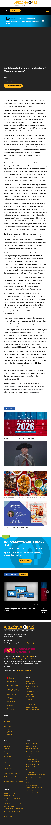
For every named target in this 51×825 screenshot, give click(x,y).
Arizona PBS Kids (8, 766)
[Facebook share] (5, 81)
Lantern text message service (12, 773)
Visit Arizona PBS (30, 767)
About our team (8, 816)
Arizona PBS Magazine (32, 749)
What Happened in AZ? (32, 691)
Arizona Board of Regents (23, 670)
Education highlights (9, 793)
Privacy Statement (12, 694)
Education (7, 790)
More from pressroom (13, 85)
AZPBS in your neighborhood (12, 798)
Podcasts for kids (8, 779)
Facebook (10, 698)
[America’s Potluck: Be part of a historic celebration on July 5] (25, 472)
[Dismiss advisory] (43, 21)
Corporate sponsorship (32, 785)
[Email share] (12, 81)
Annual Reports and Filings (33, 764)
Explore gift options (31, 772)
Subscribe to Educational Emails (12, 814)
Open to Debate (30, 699)
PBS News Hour (8, 756)
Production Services (31, 759)
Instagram (11, 702)
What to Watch (30, 681)
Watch (28, 678)
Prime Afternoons (31, 704)
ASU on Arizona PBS (31, 707)
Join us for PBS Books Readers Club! (16, 527)
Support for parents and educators (13, 809)
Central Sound (7, 721)
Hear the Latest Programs (11, 719)
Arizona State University (27, 656)
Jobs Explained (30, 697)
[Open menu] (47, 10)
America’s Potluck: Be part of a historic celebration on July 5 (25, 498)
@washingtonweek (10, 389)
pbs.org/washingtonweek (13, 386)
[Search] (24, 10)
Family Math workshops (10, 784)
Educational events (9, 796)
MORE (23, 574)
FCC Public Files (12, 682)
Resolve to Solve (30, 684)
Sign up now (25, 561)
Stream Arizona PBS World (33, 710)
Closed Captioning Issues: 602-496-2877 (13, 690)
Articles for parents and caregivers (13, 781)
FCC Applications (12, 685)
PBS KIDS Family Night (10, 771)
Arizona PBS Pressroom (32, 751)
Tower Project (29, 790)
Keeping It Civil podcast (10, 732)
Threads (10, 709)
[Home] (25, 3)
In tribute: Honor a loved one (34, 788)
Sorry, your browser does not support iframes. (25, 46)
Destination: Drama (31, 702)
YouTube (10, 705)
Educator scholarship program (12, 803)
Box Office (28, 756)
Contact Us (29, 769)
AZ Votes (6, 751)
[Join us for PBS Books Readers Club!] (25, 502)
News (5, 740)
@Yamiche (35, 392)
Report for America (9, 806)
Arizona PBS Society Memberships (35, 777)
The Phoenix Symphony (10, 724)
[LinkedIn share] (8, 81)
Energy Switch (29, 694)
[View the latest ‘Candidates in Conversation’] (25, 413)
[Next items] (47, 591)
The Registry (7, 801)
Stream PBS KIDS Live (9, 768)
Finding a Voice (8, 734)
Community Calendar (32, 754)
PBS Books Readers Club (32, 762)
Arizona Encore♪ (8, 726)
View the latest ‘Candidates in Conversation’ (19, 438)
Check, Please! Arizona (32, 686)
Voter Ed (6, 754)
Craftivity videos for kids (10, 776)
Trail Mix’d (28, 689)
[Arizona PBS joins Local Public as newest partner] (21, 583)
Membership (29, 780)
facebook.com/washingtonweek (32, 389)
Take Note (6, 729)
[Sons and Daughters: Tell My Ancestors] (25, 442)
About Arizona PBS (31, 746)
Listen (6, 715)
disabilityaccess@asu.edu (31, 643)
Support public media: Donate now (35, 775)
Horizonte (6, 749)
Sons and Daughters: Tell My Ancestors (17, 468)
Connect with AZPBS (31, 743)
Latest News (7, 743)
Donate (10, 678)
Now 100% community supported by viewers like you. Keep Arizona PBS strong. (22, 20)
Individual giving (30, 782)
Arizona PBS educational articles (12, 811)
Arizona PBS (29, 659)
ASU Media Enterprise (17, 659)
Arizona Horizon (8, 746)
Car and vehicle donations (33, 793)
